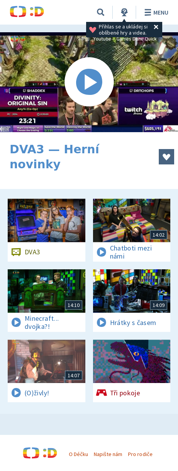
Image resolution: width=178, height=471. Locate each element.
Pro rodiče (140, 454)
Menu (155, 12)
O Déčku (78, 454)
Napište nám (108, 454)
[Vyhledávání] (100, 12)
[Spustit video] (89, 82)
